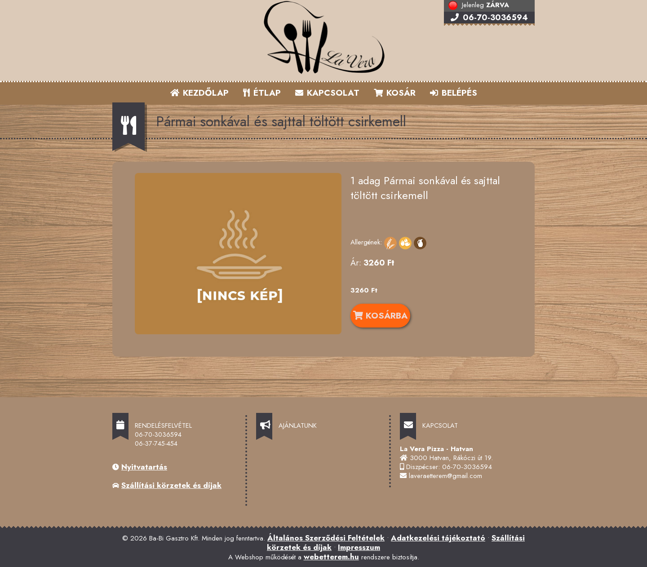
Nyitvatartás (144, 466)
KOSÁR (395, 93)
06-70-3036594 (489, 17)
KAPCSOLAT (327, 93)
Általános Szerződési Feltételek (326, 537)
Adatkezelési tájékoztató (438, 537)
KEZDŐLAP (199, 93)
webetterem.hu (331, 556)
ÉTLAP (262, 93)
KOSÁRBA (380, 315)
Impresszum (359, 547)
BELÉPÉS (453, 93)
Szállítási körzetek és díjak (171, 485)
